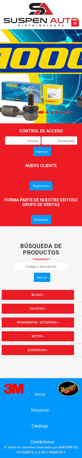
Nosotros (40, 410)
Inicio (40, 394)
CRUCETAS (37, 308)
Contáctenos (42, 441)
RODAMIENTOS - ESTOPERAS (38, 322)
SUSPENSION (38, 350)
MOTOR (38, 336)
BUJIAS (38, 295)
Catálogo (40, 426)
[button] (75, 23)
